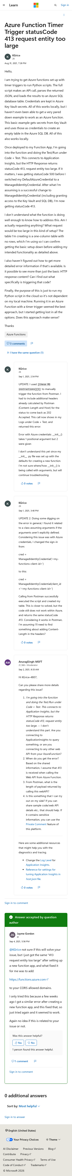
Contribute (9, 1154)
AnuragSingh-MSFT (30, 661)
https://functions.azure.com (27, 979)
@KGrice (15, 949)
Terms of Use (47, 1159)
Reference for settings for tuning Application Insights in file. (43, 874)
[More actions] (64, 15)
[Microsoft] (36, 5)
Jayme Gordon (25, 933)
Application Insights (37, 865)
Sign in (65, 5)
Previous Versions (33, 1149)
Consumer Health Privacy (18, 1159)
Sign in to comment (16, 903)
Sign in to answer (15, 1117)
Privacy (24, 1154)
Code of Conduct (13, 1165)
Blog (50, 1149)
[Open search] (55, 5)
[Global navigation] (4, 5)
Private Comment (36, 824)
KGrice (16, 55)
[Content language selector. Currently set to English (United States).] (20, 1131)
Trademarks (37, 1165)
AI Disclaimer (10, 1149)
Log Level (45, 860)
